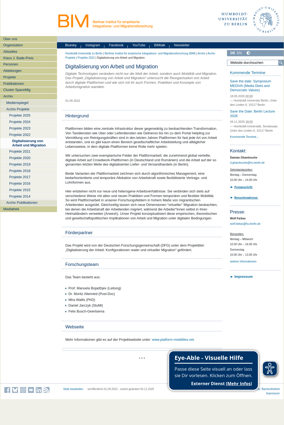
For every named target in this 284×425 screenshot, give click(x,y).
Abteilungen (12, 71)
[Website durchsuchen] (255, 63)
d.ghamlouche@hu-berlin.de (247, 162)
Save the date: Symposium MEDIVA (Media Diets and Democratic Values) (250, 85)
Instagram (93, 45)
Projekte (9, 77)
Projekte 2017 (19, 177)
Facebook (116, 45)
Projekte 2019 (19, 164)
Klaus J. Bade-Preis (18, 58)
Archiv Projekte (17, 109)
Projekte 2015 (19, 190)
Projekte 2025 (19, 115)
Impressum (273, 393)
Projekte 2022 (19, 135)
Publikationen (13, 84)
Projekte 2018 (19, 171)
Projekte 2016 (19, 183)
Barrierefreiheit (271, 389)
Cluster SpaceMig (16, 90)
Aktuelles (10, 52)
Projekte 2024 (19, 122)
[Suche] (281, 63)
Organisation (13, 45)
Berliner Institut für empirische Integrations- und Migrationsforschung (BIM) (150, 53)
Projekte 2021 (19, 151)
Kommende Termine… (244, 136)
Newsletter (182, 45)
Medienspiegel (17, 103)
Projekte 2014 (19, 196)
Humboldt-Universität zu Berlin (83, 53)
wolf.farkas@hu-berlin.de (245, 223)
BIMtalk (159, 45)
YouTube (138, 45)
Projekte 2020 (19, 158)
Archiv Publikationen (21, 203)
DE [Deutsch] (232, 53)
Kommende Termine (247, 73)
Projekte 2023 (19, 128)
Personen (10, 64)
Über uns (10, 39)
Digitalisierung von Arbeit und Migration (29, 143)
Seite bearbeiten (73, 389)
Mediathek (11, 209)
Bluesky (71, 45)
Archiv (8, 96)
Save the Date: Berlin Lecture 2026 (252, 113)
